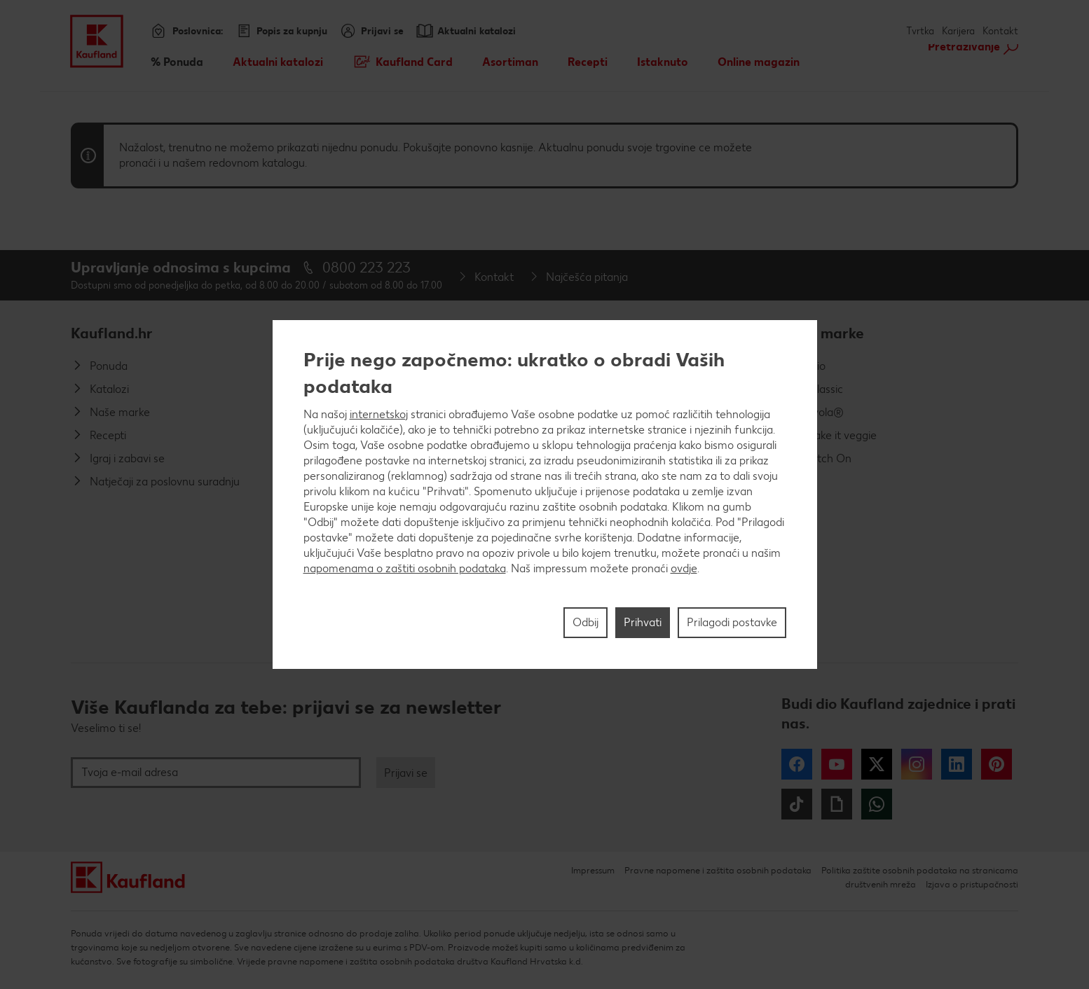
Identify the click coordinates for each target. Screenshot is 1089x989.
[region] (545, 494)
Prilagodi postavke (732, 622)
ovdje (684, 568)
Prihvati (643, 622)
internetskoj (379, 414)
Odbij (585, 622)
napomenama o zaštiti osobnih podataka (404, 568)
